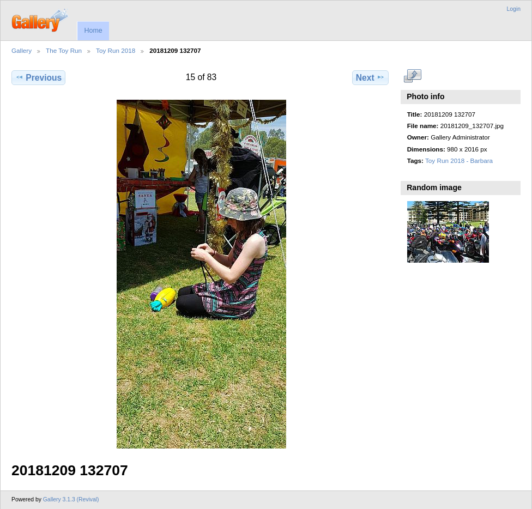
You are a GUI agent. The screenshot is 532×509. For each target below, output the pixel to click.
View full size (413, 76)
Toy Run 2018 (115, 50)
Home (93, 30)
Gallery (21, 50)
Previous (38, 77)
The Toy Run (64, 50)
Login (514, 9)
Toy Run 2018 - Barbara (459, 160)
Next (370, 77)
